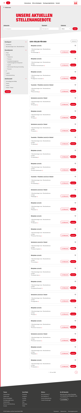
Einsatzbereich (9, 50)
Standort (44, 25)
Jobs (8, 2)
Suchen (75, 28)
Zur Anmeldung (64, 399)
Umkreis (63, 25)
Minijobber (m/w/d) (36, 45)
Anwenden (8, 91)
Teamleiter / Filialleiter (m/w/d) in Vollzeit (42, 85)
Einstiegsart (8, 42)
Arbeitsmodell (8, 79)
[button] (4, 3)
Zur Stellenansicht (65, 52)
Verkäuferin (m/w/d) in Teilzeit (39, 98)
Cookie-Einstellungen (46, 400)
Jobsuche (6, 25)
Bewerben (73, 52)
